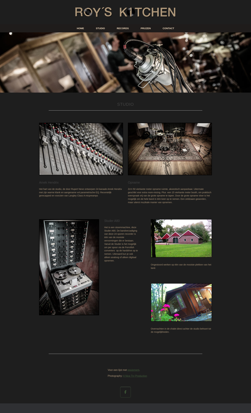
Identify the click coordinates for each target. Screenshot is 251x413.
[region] (125, 62)
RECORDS (123, 28)
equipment (133, 370)
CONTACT (168, 28)
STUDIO (100, 28)
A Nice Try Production (135, 376)
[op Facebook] (125, 392)
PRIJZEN (146, 28)
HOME (80, 28)
